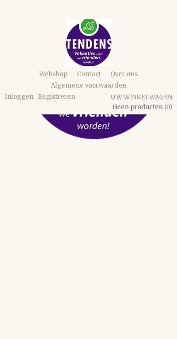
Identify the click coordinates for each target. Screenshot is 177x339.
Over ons (124, 74)
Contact (89, 74)
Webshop (53, 74)
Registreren (56, 97)
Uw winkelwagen (141, 97)
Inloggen (19, 97)
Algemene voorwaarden (88, 85)
